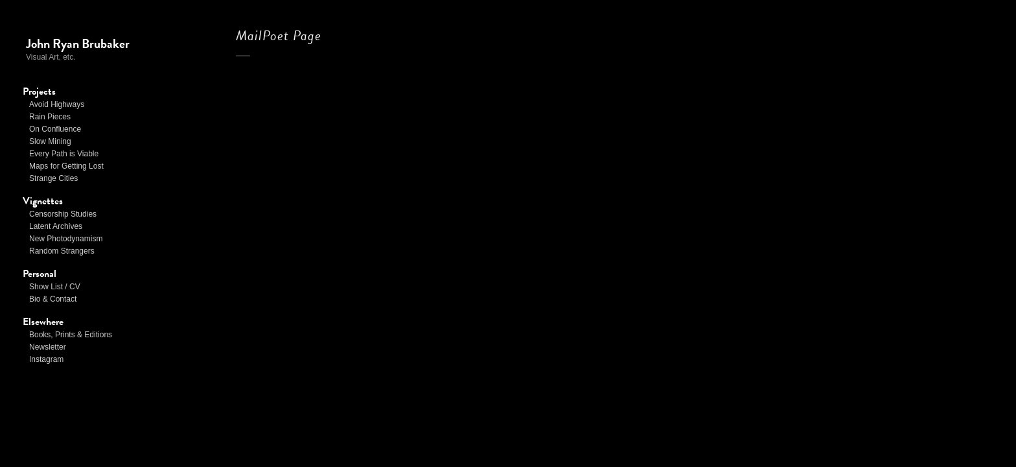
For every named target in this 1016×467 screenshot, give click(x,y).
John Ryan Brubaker (78, 43)
